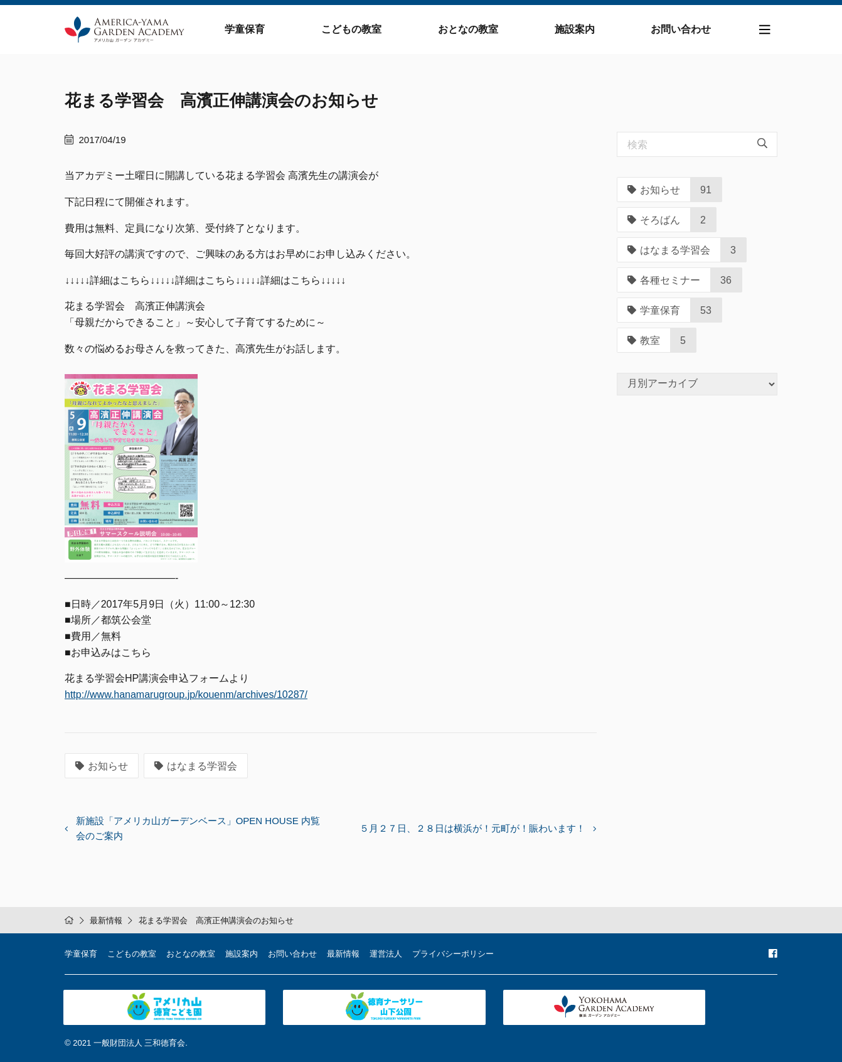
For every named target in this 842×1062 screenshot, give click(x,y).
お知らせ (101, 768)
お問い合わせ (681, 29)
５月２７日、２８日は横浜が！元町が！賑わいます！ (472, 830)
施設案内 (576, 29)
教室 (643, 341)
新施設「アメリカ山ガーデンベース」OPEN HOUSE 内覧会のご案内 (198, 830)
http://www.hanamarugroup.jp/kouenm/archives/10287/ (186, 695)
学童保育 (250, 29)
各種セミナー (663, 281)
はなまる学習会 (195, 768)
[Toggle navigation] (765, 30)
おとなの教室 (470, 29)
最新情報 (106, 919)
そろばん (653, 221)
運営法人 (386, 952)
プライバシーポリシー (453, 952)
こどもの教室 (355, 29)
